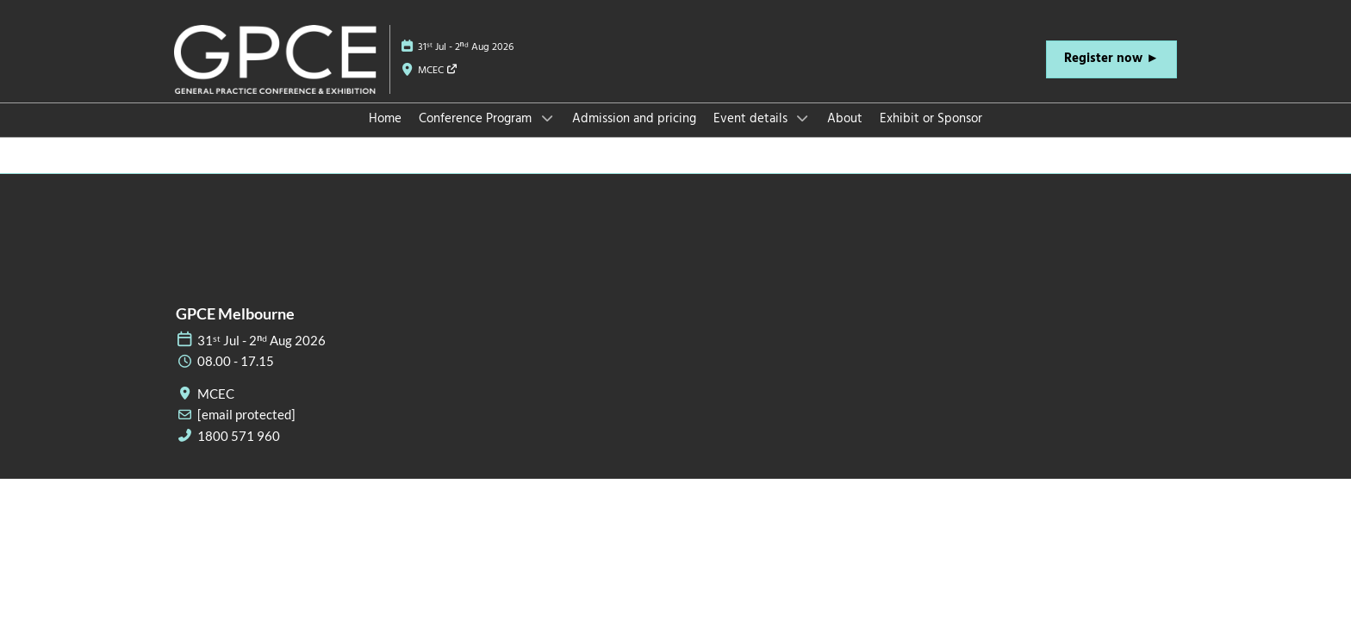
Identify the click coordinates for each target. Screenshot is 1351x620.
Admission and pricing (634, 118)
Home (385, 118)
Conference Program (477, 118)
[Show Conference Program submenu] (547, 118)
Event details (752, 118)
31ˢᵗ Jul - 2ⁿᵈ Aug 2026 (466, 47)
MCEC (438, 70)
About (844, 118)
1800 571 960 (238, 435)
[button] (1111, 59)
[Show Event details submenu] (803, 118)
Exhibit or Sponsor (931, 118)
